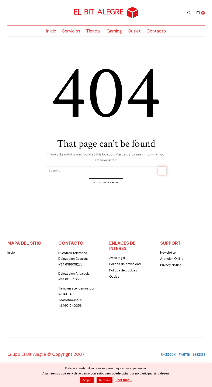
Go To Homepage (106, 182)
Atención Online (171, 259)
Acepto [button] (86, 380)
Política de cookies (123, 270)
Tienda (93, 31)
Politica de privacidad (125, 264)
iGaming (114, 31)
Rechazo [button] (104, 380)
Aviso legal (117, 258)
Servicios (71, 31)
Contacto (156, 31)
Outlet (134, 31)
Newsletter (168, 252)
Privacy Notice (171, 265)
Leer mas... (123, 380)
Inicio (51, 31)
